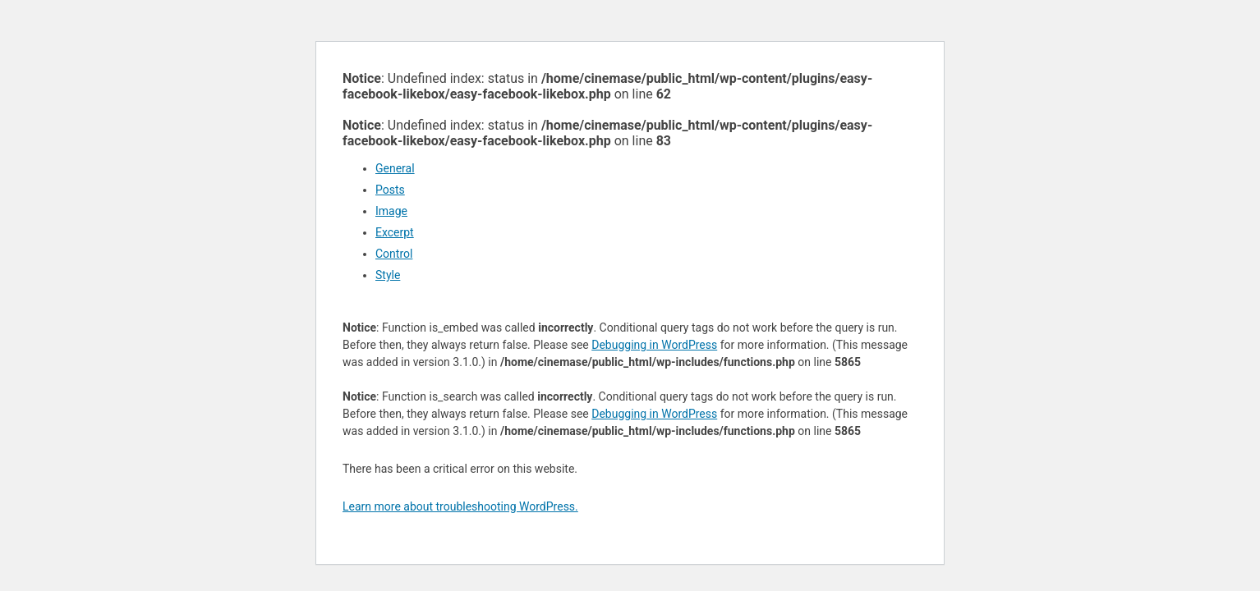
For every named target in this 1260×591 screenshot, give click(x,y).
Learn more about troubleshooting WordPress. (460, 506)
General (395, 168)
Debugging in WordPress (654, 344)
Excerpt (394, 232)
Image (391, 211)
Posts (390, 189)
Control (393, 253)
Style (387, 275)
